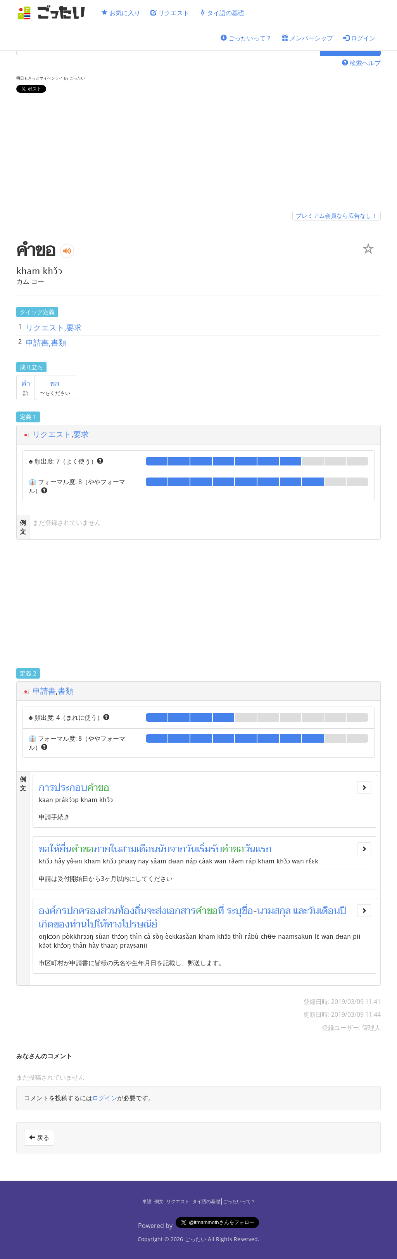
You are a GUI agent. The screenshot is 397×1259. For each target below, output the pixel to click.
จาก (178, 849)
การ (46, 788)
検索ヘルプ (361, 63)
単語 (147, 1201)
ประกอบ (70, 788)
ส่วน (109, 911)
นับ (163, 849)
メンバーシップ (307, 38)
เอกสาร (181, 911)
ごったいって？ (246, 38)
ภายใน (107, 849)
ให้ (101, 924)
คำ (25, 384)
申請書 (44, 691)
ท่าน (78, 924)
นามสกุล (274, 911)
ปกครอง (84, 911)
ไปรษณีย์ (139, 924)
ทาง (114, 924)
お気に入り (121, 13)
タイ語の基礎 (221, 13)
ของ (62, 924)
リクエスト (169, 13)
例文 (159, 1201)
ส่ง (161, 911)
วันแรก (258, 849)
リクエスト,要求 (54, 327)
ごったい (195, 1239)
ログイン (359, 38)
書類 (65, 691)
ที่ (221, 911)
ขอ (55, 384)
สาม (128, 849)
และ (300, 911)
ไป (92, 924)
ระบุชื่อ (239, 911)
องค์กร (53, 911)
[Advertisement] (198, 153)
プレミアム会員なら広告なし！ (336, 215)
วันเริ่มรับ (204, 849)
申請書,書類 (46, 342)
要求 (81, 434)
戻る (39, 1137)
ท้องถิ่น (132, 911)
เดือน (146, 849)
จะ (151, 911)
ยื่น (66, 849)
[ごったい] (53, 12)
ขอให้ (49, 849)
